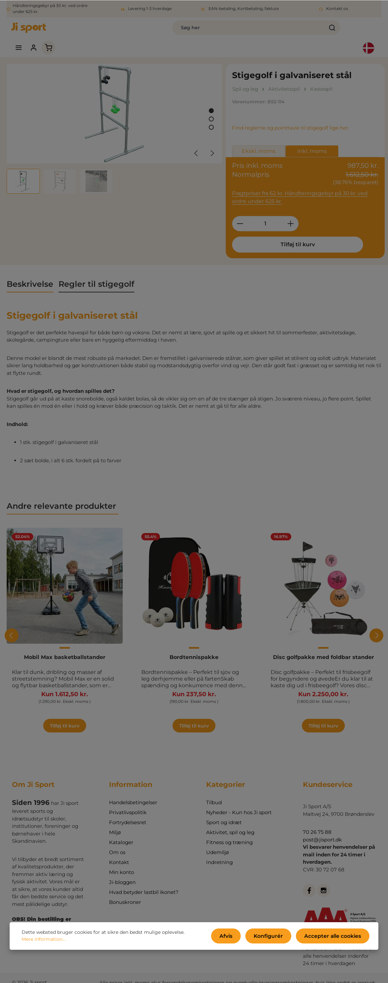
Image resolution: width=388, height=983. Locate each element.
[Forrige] (196, 140)
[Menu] (313, 31)
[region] (114, 115)
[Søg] (251, 30)
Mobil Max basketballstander (64, 643)
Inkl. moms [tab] (312, 138)
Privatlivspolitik (128, 803)
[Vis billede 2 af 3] (211, 105)
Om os (117, 843)
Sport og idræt (224, 813)
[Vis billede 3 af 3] (211, 114)
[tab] (30, 270)
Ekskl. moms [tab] (259, 138)
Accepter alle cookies (336, 937)
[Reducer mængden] (240, 209)
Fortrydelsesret (127, 813)
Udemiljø (217, 843)
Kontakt (119, 853)
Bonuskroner (125, 893)
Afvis (240, 937)
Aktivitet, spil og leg (230, 823)
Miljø (115, 823)
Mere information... (43, 941)
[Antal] (265, 209)
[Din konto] (329, 31)
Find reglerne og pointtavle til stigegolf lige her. (290, 115)
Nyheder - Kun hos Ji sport (239, 803)
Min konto (121, 863)
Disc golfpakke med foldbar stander (323, 643)
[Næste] (212, 140)
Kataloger (121, 833)
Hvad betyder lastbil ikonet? (144, 883)
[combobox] (167, 30)
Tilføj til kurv (275, 230)
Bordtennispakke (194, 643)
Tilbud (214, 793)
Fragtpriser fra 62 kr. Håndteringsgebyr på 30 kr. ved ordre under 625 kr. (303, 184)
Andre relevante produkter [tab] (62, 492)
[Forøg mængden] (291, 209)
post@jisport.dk (322, 830)
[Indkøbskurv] (344, 31)
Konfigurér (278, 937)
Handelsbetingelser (133, 793)
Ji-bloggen (122, 873)
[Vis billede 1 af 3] (211, 97)
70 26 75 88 (317, 822)
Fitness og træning (229, 833)
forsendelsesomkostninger (193, 973)
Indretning (219, 853)
